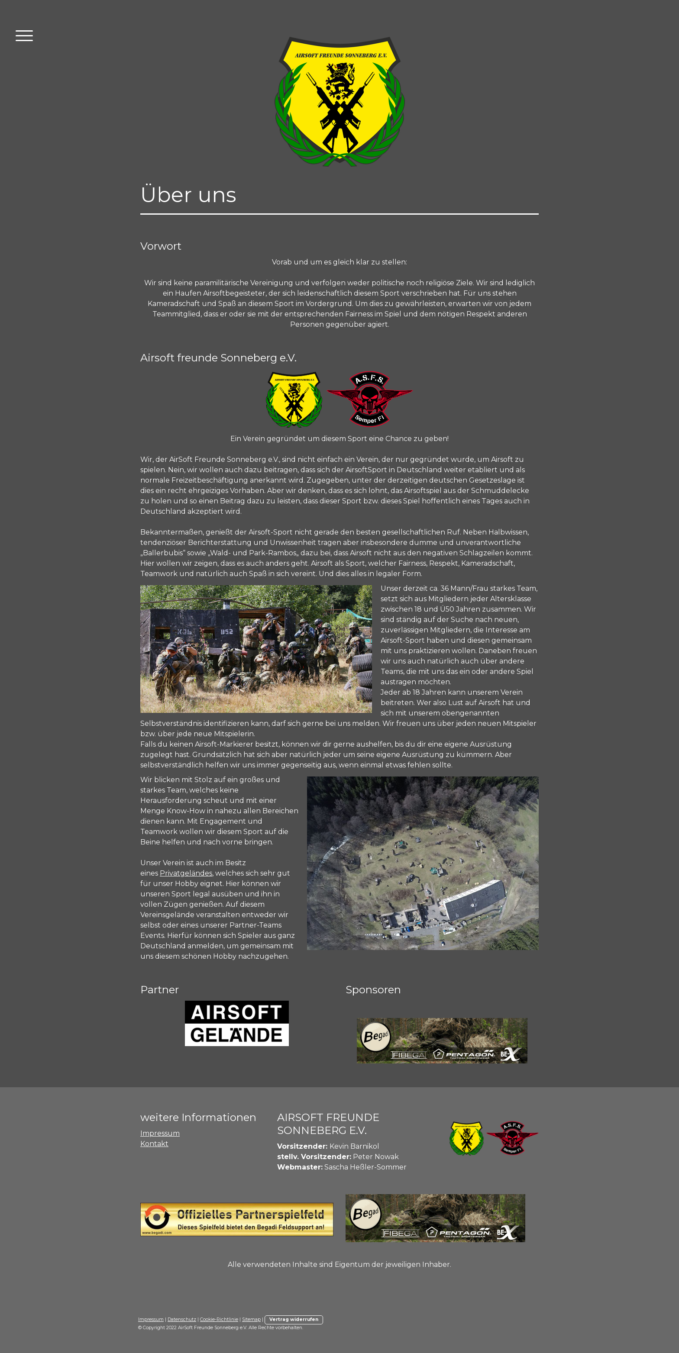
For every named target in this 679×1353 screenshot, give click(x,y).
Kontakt (154, 1144)
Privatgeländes (186, 873)
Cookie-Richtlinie (219, 1319)
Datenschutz (182, 1319)
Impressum (160, 1133)
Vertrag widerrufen (293, 1319)
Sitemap (251, 1319)
